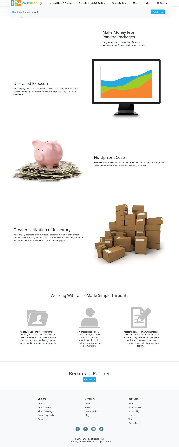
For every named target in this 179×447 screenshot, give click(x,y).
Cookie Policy (134, 423)
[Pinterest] (101, 429)
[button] (62, 3)
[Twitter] (86, 429)
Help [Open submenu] (148, 3)
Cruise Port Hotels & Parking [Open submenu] (94, 3)
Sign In (162, 3)
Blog (87, 415)
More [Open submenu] (137, 3)
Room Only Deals (46, 415)
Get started (158, 12)
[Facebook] (78, 429)
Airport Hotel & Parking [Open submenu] (62, 3)
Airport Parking (45, 411)
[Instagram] (93, 429)
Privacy (131, 415)
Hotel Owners (134, 407)
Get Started (89, 379)
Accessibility (133, 411)
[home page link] (26, 3)
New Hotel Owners (21, 12)
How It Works (91, 411)
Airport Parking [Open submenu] (121, 3)
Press (87, 407)
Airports (41, 403)
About (87, 403)
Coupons (42, 419)
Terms (131, 419)
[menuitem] (62, 3)
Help (130, 403)
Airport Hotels (44, 407)
